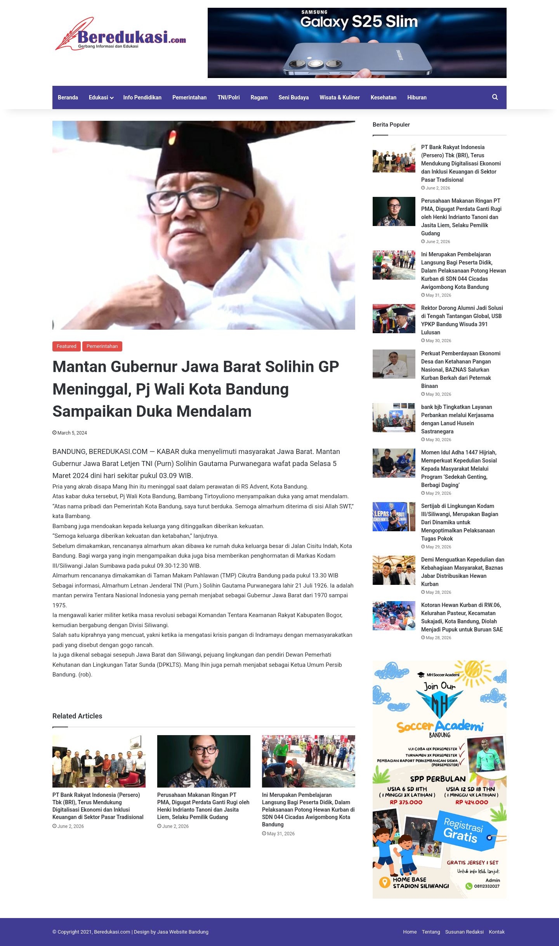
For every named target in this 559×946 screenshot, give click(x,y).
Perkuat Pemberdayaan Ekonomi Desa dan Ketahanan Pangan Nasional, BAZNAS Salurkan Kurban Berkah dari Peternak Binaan (461, 369)
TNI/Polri (228, 97)
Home (410, 932)
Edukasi (98, 97)
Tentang (431, 932)
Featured (66, 346)
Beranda (68, 97)
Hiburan (417, 97)
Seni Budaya (294, 97)
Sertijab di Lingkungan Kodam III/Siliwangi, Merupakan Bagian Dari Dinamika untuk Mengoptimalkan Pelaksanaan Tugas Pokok (459, 522)
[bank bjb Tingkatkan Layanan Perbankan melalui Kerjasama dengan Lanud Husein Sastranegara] (394, 417)
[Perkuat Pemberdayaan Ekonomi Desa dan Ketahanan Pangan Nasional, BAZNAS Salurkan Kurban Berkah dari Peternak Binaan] (394, 364)
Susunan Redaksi (464, 932)
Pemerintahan (189, 97)
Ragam (259, 97)
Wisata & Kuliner (339, 97)
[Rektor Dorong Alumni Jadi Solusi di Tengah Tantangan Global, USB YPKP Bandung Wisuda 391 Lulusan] (394, 318)
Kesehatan (383, 97)
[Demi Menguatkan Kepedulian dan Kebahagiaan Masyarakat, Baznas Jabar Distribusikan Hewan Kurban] (394, 570)
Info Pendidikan (142, 97)
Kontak (497, 932)
